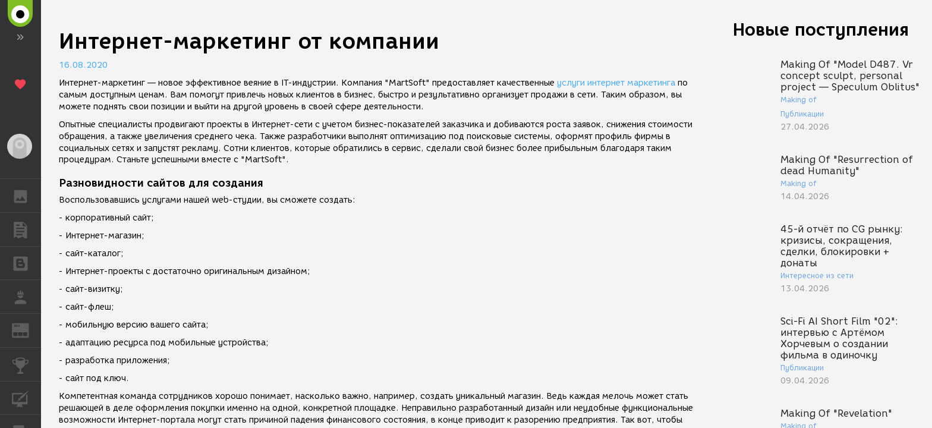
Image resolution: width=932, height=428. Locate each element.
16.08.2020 (83, 65)
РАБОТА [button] (26, 296)
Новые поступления (821, 29)
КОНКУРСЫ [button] (26, 364)
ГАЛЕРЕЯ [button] (26, 195)
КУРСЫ (26, 397)
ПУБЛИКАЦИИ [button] (26, 229)
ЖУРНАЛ (26, 329)
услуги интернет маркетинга (615, 83)
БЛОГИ (26, 262)
